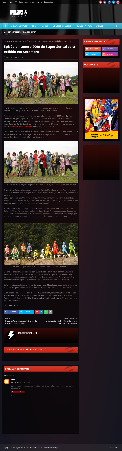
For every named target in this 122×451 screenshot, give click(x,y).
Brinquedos (48, 2)
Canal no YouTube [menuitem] (18, 26)
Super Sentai (18, 41)
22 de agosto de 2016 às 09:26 (22, 382)
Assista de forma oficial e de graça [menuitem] (20, 32)
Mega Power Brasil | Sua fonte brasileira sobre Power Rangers (37, 448)
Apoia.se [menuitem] (99, 26)
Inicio (4, 2)
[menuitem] (5, 26)
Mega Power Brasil (27, 332)
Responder (15, 392)
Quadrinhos (23, 2)
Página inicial (8, 41)
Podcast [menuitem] (35, 26)
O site (117, 448)
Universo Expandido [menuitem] (62, 26)
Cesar (13, 380)
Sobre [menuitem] (45, 26)
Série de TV (13, 2)
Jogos (32, 2)
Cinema (39, 2)
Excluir (22, 392)
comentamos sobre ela (21, 126)
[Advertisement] (101, 162)
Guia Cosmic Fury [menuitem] (84, 26)
